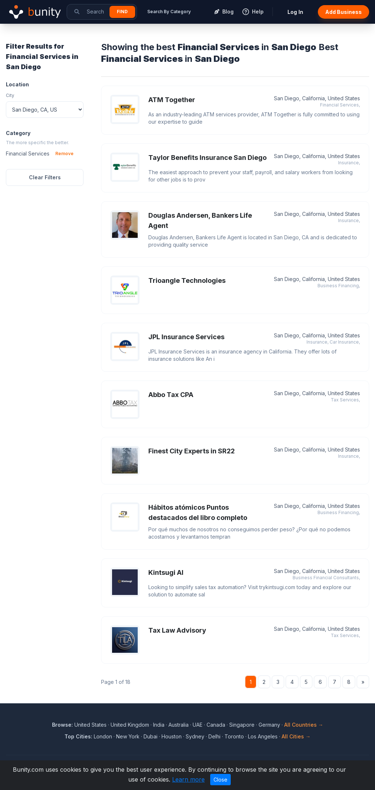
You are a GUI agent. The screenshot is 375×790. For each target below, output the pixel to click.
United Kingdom (130, 725)
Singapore (242, 725)
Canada (216, 725)
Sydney (195, 736)
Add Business (343, 12)
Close (220, 779)
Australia (178, 725)
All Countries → (303, 725)
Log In (295, 12)
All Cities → (296, 736)
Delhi (214, 736)
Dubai (150, 736)
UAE (198, 725)
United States (90, 725)
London (103, 736)
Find (122, 11)
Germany (269, 725)
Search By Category (169, 11)
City (10, 95)
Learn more (188, 779)
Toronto (234, 736)
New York (128, 736)
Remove (64, 153)
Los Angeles (263, 736)
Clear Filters (45, 177)
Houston (171, 736)
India (158, 725)
